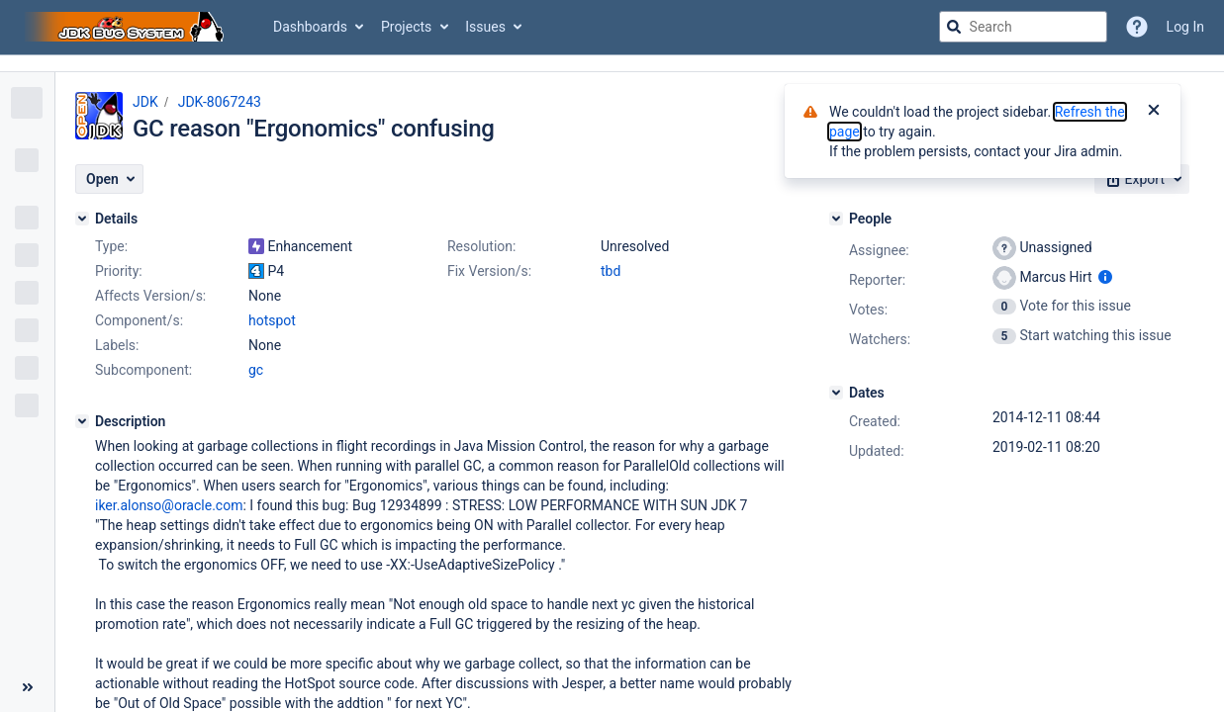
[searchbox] (1023, 27)
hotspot (272, 320)
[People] (836, 218)
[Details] (82, 218)
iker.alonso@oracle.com (168, 505)
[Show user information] (1105, 277)
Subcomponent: (143, 370)
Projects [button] (406, 27)
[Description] (82, 421)
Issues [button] (485, 27)
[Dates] (836, 393)
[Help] (1137, 27)
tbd (610, 271)
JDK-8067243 (219, 102)
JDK (145, 102)
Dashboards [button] (310, 27)
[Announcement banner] (612, 63)
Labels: (117, 345)
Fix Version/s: (489, 271)
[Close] (1154, 112)
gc (255, 370)
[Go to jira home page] (126, 26)
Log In (1185, 27)
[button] (109, 179)
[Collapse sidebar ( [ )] (27, 687)
